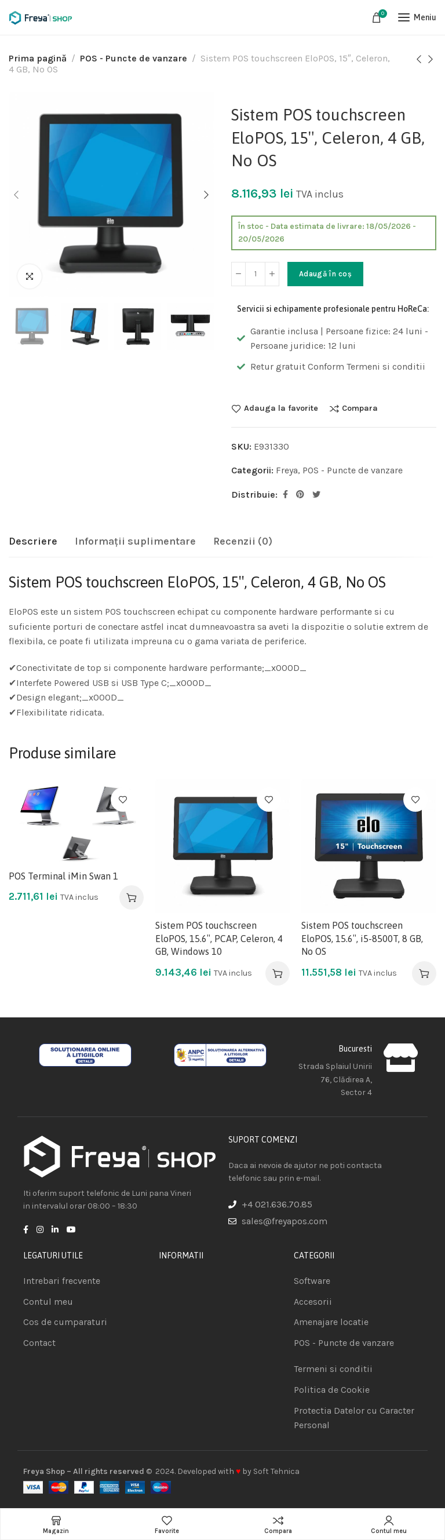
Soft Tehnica (276, 1471)
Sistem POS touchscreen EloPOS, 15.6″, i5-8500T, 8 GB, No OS (362, 938)
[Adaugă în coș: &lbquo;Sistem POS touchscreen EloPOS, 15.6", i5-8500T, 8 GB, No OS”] (424, 973)
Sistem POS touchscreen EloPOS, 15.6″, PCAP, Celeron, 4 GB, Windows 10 (219, 938)
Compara (360, 408)
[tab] (33, 542)
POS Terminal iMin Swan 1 (63, 876)
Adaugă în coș (325, 273)
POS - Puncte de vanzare (133, 58)
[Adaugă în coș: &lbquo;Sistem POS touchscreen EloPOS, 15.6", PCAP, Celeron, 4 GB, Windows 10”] (277, 973)
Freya (287, 470)
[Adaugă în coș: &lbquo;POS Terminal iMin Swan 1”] (131, 897)
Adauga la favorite (281, 408)
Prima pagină (38, 58)
